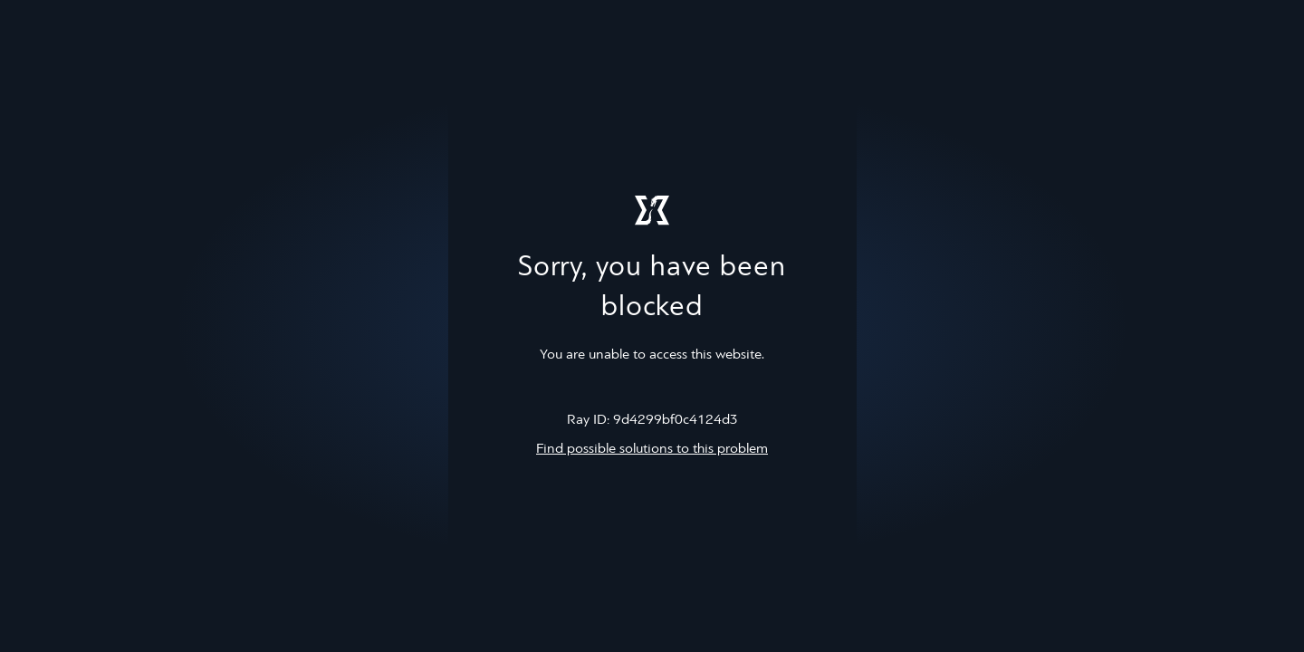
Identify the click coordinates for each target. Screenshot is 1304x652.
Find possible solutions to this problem (652, 449)
